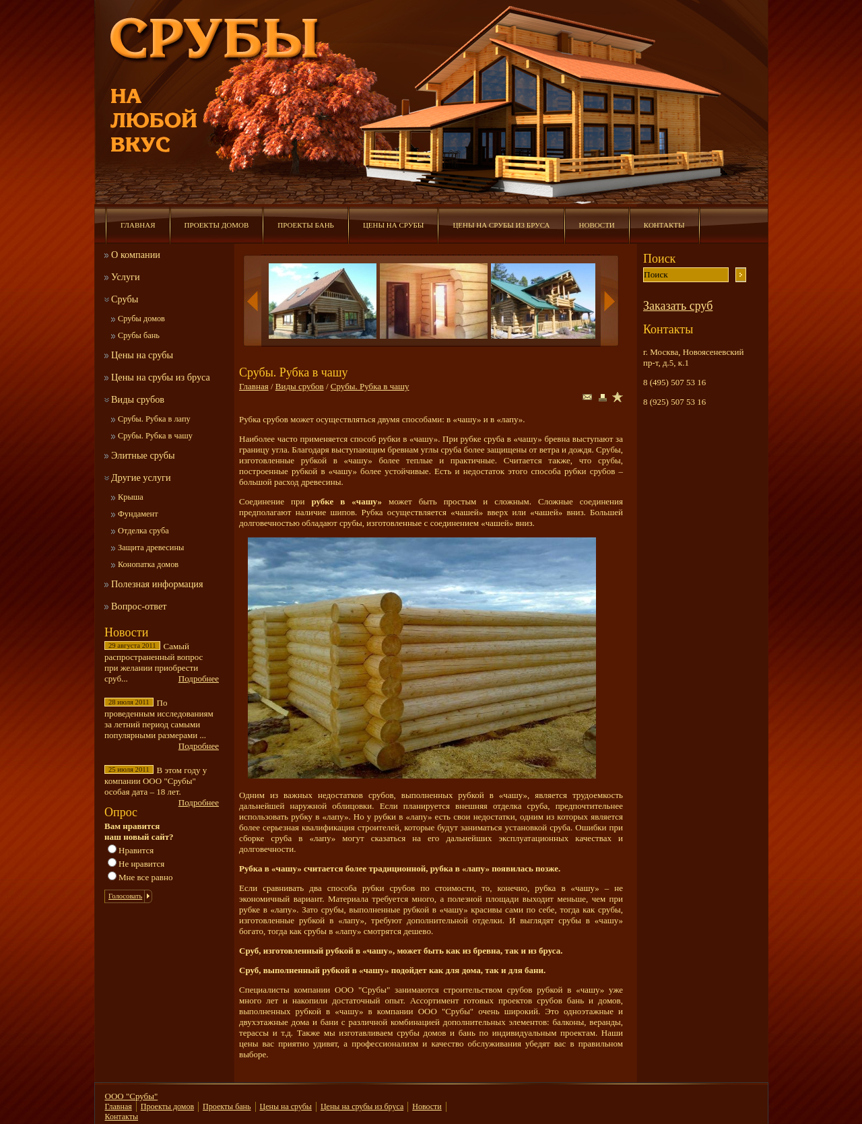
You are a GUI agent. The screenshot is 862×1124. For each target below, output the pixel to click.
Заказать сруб (677, 305)
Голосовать (125, 896)
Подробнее (198, 678)
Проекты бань (305, 225)
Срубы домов (141, 318)
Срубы (124, 299)
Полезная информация (157, 583)
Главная (138, 225)
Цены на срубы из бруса (501, 225)
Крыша (130, 497)
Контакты (664, 225)
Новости (597, 225)
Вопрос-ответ (139, 606)
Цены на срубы (393, 225)
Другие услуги (141, 477)
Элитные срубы (143, 455)
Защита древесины (151, 547)
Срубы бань (139, 335)
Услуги (125, 276)
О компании (135, 254)
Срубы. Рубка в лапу (154, 419)
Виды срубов (137, 399)
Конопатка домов (148, 564)
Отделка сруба (143, 530)
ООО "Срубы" (131, 1096)
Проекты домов (217, 225)
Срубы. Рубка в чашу (155, 435)
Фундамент (138, 514)
